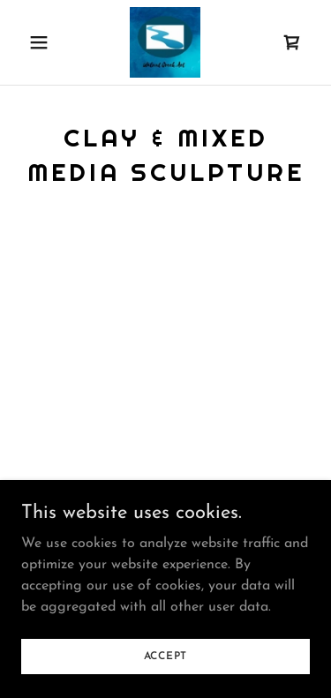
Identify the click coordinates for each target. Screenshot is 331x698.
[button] (42, 42)
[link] (165, 42)
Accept (166, 655)
